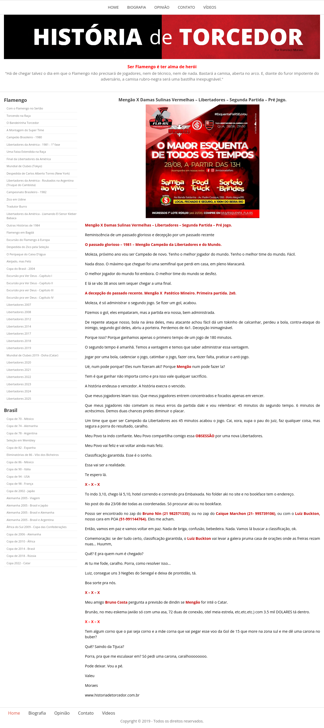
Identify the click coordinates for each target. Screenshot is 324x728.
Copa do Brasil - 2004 (21, 269)
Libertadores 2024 (19, 391)
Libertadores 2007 (19, 305)
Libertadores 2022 (19, 377)
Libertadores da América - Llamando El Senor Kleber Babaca (42, 216)
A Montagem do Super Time (25, 130)
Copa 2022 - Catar (18, 563)
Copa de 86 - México (20, 462)
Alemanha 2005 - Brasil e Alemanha (30, 512)
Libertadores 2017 (19, 333)
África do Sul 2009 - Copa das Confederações (36, 527)
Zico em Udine (16, 199)
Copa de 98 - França (20, 484)
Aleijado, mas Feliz (19, 261)
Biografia (136, 7)
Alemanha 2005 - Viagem (23, 498)
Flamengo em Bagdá (20, 232)
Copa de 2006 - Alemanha (24, 534)
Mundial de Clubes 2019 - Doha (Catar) (32, 355)
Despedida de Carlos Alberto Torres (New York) (38, 173)
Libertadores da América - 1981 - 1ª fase (33, 144)
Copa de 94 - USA (18, 476)
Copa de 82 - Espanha (21, 448)
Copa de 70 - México (20, 419)
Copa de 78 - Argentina (22, 433)
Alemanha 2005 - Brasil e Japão (27, 505)
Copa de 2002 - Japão (21, 491)
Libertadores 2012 (19, 319)
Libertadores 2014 (19, 326)
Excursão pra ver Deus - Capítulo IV (30, 297)
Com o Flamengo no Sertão (25, 108)
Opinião (161, 7)
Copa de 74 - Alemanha (22, 426)
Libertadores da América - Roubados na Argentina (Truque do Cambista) (40, 182)
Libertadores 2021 (19, 370)
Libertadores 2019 (19, 348)
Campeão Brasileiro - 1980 (24, 137)
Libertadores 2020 (19, 362)
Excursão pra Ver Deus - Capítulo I (29, 276)
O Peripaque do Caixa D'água (26, 254)
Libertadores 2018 (19, 341)
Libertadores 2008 (19, 312)
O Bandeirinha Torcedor (23, 123)
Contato (186, 7)
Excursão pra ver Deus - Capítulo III (30, 290)
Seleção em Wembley (21, 440)
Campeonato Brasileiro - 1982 (26, 192)
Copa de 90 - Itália (19, 469)
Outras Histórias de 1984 (23, 225)
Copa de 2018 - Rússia (21, 556)
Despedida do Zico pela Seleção (28, 247)
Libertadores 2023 (19, 384)
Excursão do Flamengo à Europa (28, 240)
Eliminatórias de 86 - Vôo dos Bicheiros (33, 455)
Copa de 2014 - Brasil (21, 549)
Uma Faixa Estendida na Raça (26, 152)
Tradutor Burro (17, 206)
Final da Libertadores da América (29, 159)
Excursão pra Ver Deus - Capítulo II (30, 283)
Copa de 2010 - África (21, 541)
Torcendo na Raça (19, 116)
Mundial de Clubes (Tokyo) (24, 166)
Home (113, 7)
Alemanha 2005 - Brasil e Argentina (30, 520)
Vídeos (209, 7)
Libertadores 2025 (19, 398)
